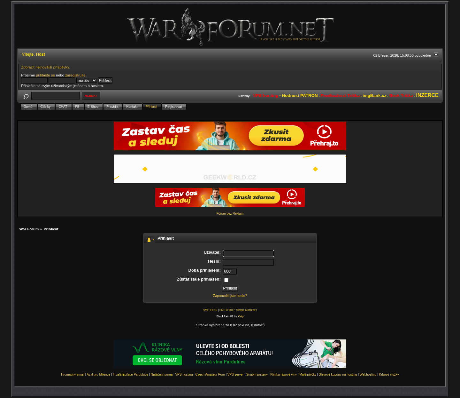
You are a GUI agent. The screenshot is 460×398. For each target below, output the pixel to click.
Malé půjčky (307, 374)
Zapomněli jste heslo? (230, 296)
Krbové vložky (389, 374)
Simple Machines (246, 310)
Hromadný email (72, 374)
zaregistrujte (75, 75)
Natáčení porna (161, 374)
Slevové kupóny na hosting (338, 374)
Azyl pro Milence (98, 374)
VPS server (235, 374)
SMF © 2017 (227, 310)
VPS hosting (184, 374)
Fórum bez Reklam (230, 213)
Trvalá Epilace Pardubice (130, 374)
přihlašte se (45, 75)
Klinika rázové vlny (283, 374)
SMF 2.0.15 (210, 310)
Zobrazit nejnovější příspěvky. (45, 67)
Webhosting (368, 374)
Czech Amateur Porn (210, 374)
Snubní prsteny (257, 374)
